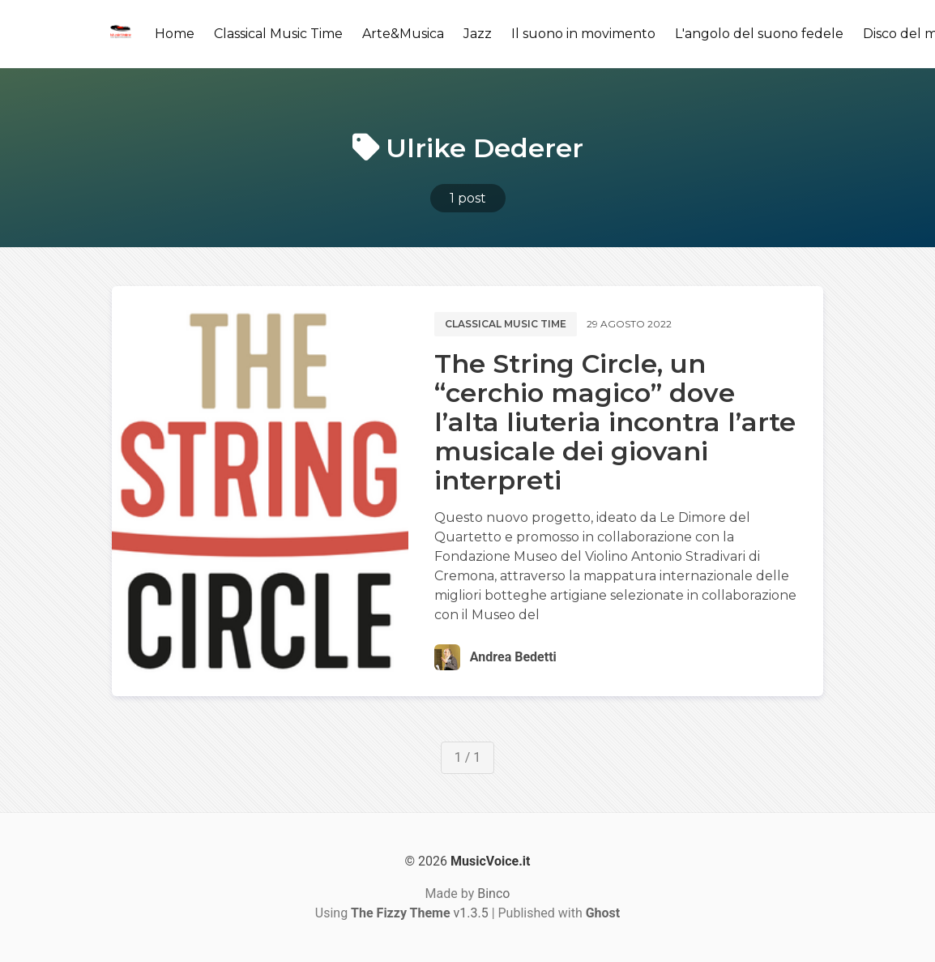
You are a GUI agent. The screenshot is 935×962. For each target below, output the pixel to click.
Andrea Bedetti (513, 657)
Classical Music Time (278, 33)
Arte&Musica (403, 33)
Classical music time (505, 324)
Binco (493, 893)
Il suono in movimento (583, 33)
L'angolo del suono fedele (759, 33)
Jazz (477, 33)
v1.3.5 (420, 913)
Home (174, 33)
